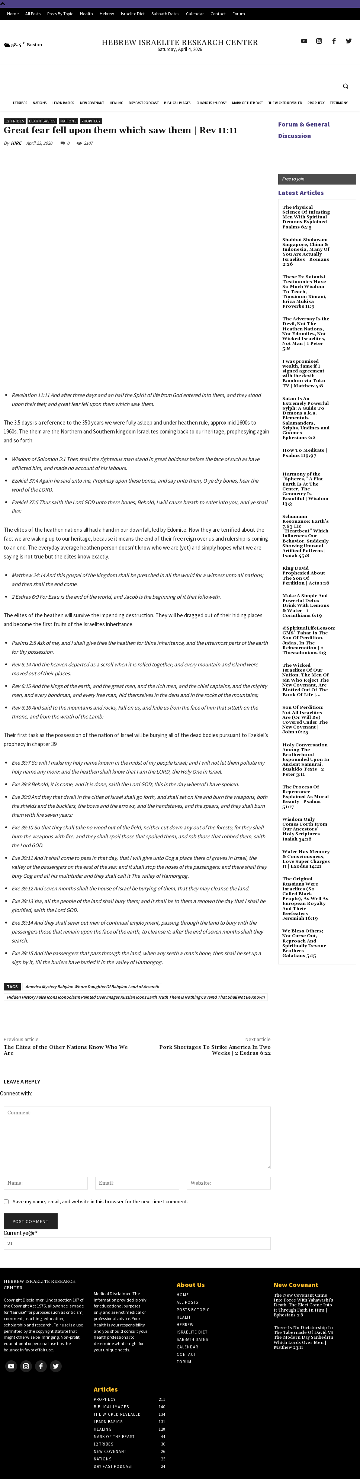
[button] (345, 86)
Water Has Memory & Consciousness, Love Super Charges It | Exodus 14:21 (306, 859)
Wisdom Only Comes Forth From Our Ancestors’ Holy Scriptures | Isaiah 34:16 (304, 829)
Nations (68, 121)
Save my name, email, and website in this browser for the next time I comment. (100, 1201)
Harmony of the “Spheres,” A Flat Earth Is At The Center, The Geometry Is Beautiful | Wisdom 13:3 (305, 488)
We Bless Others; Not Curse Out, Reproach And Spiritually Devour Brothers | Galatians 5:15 (304, 943)
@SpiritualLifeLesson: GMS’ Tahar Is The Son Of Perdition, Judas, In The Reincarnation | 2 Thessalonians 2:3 (308, 640)
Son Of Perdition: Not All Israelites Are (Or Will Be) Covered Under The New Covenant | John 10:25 (305, 720)
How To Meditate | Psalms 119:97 (304, 453)
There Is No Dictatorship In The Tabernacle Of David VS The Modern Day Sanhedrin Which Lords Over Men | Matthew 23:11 (303, 1337)
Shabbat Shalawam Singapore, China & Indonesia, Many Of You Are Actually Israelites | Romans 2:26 (306, 252)
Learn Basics (42, 121)
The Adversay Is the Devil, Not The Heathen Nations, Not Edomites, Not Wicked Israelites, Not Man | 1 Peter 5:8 (305, 333)
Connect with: (16, 1094)
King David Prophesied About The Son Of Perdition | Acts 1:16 (306, 576)
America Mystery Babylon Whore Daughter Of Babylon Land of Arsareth (92, 986)
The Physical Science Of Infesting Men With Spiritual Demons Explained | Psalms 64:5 (306, 217)
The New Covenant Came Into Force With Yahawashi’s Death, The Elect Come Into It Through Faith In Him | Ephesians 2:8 (303, 1305)
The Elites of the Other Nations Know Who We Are (66, 1050)
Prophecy (91, 121)
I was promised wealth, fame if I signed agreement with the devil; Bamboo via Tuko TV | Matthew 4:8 (303, 374)
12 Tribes (15, 121)
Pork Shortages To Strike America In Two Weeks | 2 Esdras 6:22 (215, 1050)
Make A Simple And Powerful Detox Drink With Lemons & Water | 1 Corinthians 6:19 (305, 605)
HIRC (16, 143)
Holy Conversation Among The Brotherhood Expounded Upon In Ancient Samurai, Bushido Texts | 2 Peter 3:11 (305, 759)
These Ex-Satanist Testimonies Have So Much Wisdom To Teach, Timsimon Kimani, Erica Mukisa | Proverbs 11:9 (304, 291)
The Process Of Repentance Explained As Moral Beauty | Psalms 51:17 (305, 797)
